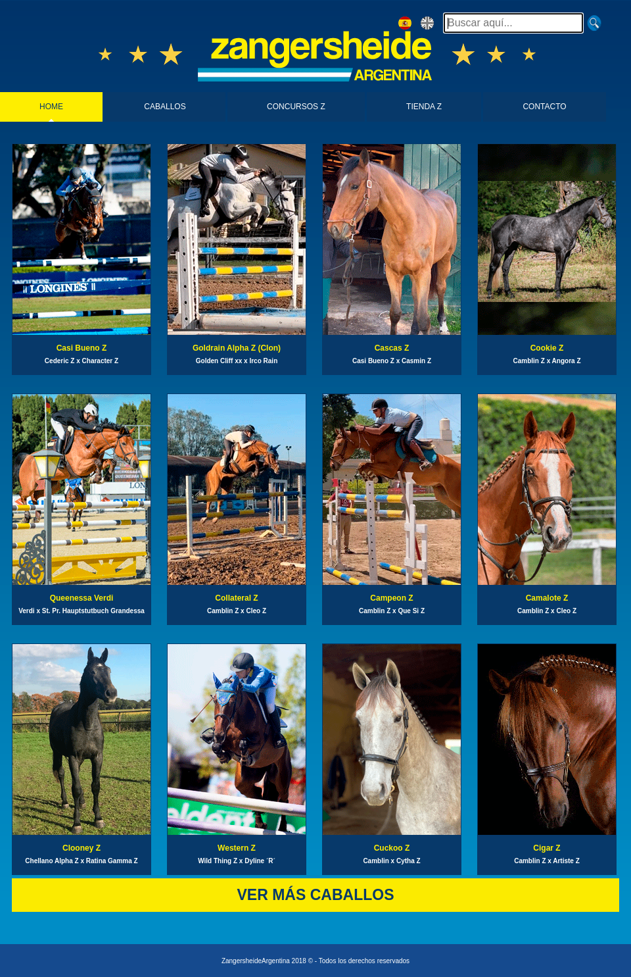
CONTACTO (544, 106)
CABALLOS (164, 106)
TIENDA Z (424, 106)
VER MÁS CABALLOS (315, 894)
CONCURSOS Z (296, 106)
